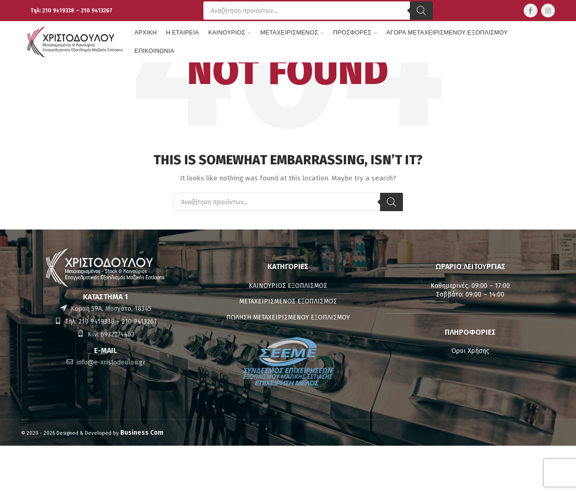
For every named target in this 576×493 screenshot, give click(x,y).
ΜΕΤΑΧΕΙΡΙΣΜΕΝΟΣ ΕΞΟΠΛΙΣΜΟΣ (288, 301)
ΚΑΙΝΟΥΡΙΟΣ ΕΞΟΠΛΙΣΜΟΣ (288, 286)
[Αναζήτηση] (421, 10)
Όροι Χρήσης (470, 351)
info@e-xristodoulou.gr (110, 362)
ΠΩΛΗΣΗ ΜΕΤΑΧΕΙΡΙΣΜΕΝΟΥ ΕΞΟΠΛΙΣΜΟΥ (288, 317)
